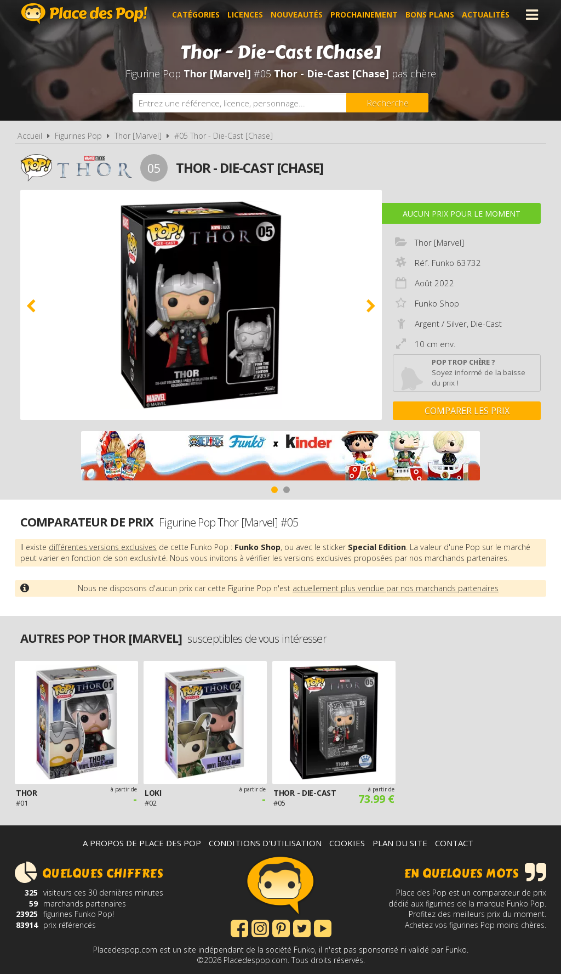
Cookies (347, 842)
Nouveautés (297, 14)
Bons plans (429, 14)
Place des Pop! (84, 13)
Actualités (486, 14)
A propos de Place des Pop (142, 842)
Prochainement (364, 14)
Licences (245, 14)
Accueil (30, 136)
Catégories (196, 14)
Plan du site (400, 842)
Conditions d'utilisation (265, 842)
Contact (454, 842)
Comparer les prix (467, 411)
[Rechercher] (387, 102)
